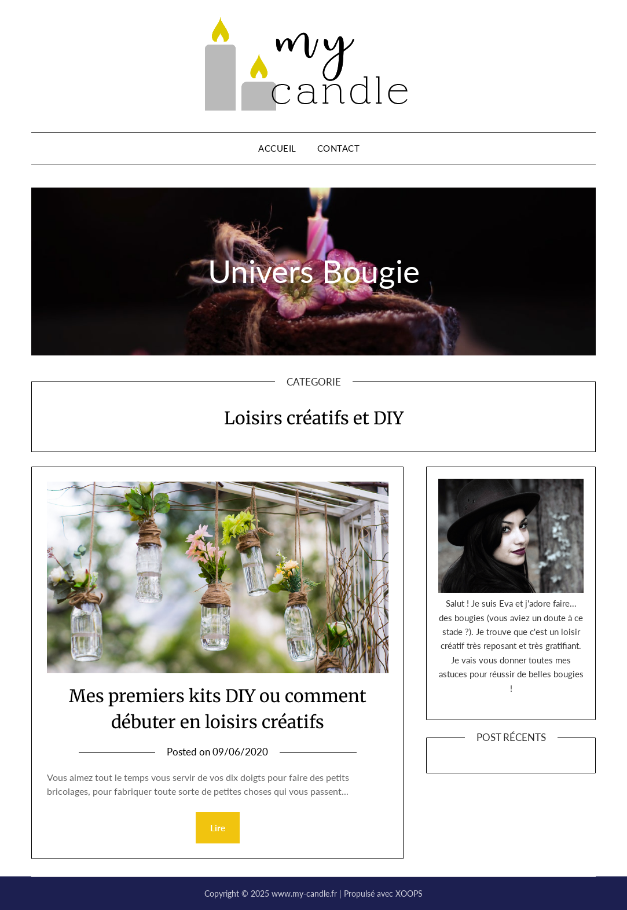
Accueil (277, 148)
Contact (338, 148)
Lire (217, 828)
